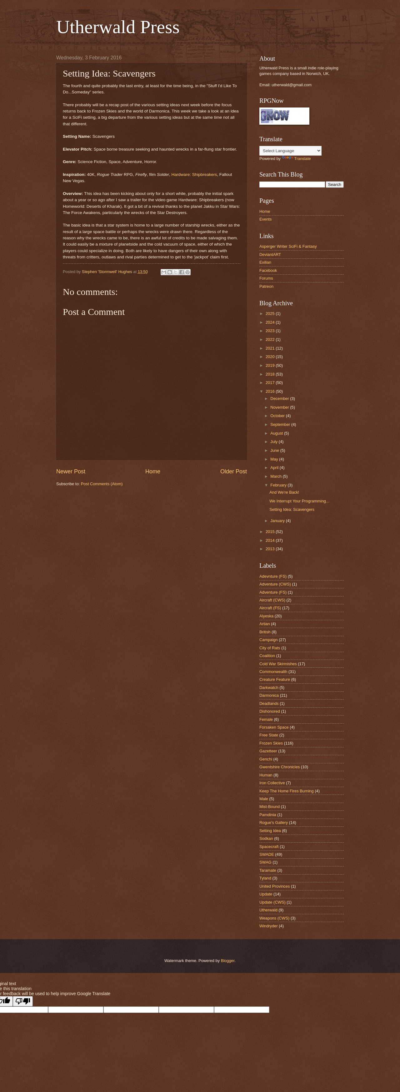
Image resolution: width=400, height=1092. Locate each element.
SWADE (266, 854)
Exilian (265, 262)
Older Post (233, 471)
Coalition (267, 655)
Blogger (228, 960)
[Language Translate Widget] (290, 151)
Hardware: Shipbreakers (194, 174)
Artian (264, 623)
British (265, 632)
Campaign (268, 639)
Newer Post (70, 471)
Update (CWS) (272, 902)
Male (263, 798)
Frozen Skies (271, 743)
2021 (271, 348)
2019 (271, 365)
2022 (271, 339)
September (280, 424)
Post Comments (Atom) (102, 483)
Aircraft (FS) (270, 608)
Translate (296, 158)
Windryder (268, 926)
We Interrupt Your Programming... (299, 501)
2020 (271, 356)
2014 (271, 540)
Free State (268, 735)
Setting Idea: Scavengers (291, 509)
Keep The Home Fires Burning (286, 791)
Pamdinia (267, 814)
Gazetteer (268, 751)
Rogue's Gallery (273, 822)
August (277, 433)
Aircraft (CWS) (272, 600)
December (280, 398)
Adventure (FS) (273, 592)
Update (265, 894)
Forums (266, 278)
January (278, 520)
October (278, 415)
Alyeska (266, 616)
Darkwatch (268, 687)
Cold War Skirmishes (278, 663)
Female (266, 719)
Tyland (265, 878)
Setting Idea (270, 830)
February (279, 485)
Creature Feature (274, 679)
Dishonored (269, 711)
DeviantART (270, 254)
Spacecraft (269, 846)
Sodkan (266, 838)
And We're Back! (284, 492)
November (280, 407)
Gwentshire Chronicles (279, 767)
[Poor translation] (23, 1001)
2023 (271, 330)
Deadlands (269, 703)
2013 (271, 548)
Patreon (266, 286)
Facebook (268, 270)
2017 (271, 382)
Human (265, 775)
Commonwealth (273, 671)
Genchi (265, 759)
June (275, 450)
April (274, 467)
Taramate (267, 870)
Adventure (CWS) (275, 584)
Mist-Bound (269, 806)
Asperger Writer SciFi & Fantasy (288, 246)
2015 (271, 531)
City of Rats (269, 648)
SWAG (265, 862)
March (276, 476)
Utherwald (268, 910)
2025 (271, 313)
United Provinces (274, 886)
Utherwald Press (118, 27)
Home (152, 471)
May (274, 459)
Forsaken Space (274, 727)
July (274, 441)
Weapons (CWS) (274, 918)
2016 (271, 391)
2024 (271, 322)
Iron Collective (272, 782)
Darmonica (269, 695)
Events (265, 219)
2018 (271, 374)
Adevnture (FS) (273, 576)
